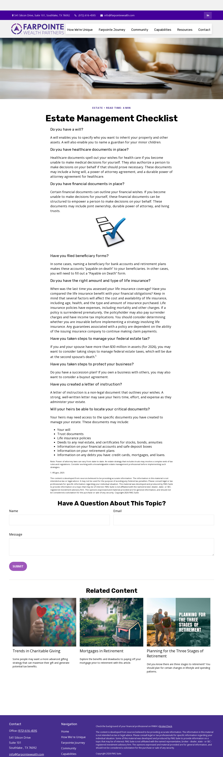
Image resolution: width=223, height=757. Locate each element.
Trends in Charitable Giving (36, 640)
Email (117, 500)
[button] (80, 19)
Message (15, 524)
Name (13, 500)
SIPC (113, 752)
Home (65, 721)
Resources (68, 749)
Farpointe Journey (73, 732)
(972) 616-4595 (85, 4)
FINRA (108, 752)
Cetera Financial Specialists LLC (137, 748)
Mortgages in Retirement (101, 640)
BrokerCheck (165, 715)
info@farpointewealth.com (117, 4)
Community (68, 738)
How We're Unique (73, 726)
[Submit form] (18, 555)
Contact (66, 754)
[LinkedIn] (208, 4)
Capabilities (68, 743)
